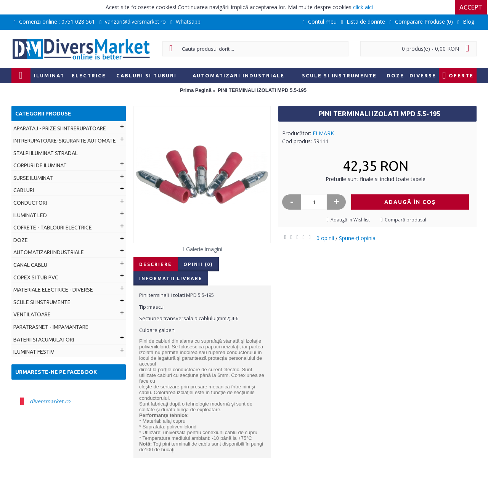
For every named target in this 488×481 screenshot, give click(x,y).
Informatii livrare (170, 278)
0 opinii (325, 238)
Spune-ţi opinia (357, 238)
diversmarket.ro (50, 401)
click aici (363, 7)
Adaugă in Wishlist (350, 219)
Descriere (155, 264)
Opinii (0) (198, 264)
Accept (472, 7)
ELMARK (323, 133)
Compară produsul (405, 219)
